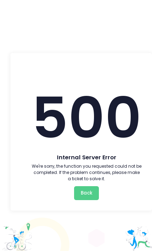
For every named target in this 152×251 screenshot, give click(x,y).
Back (86, 193)
